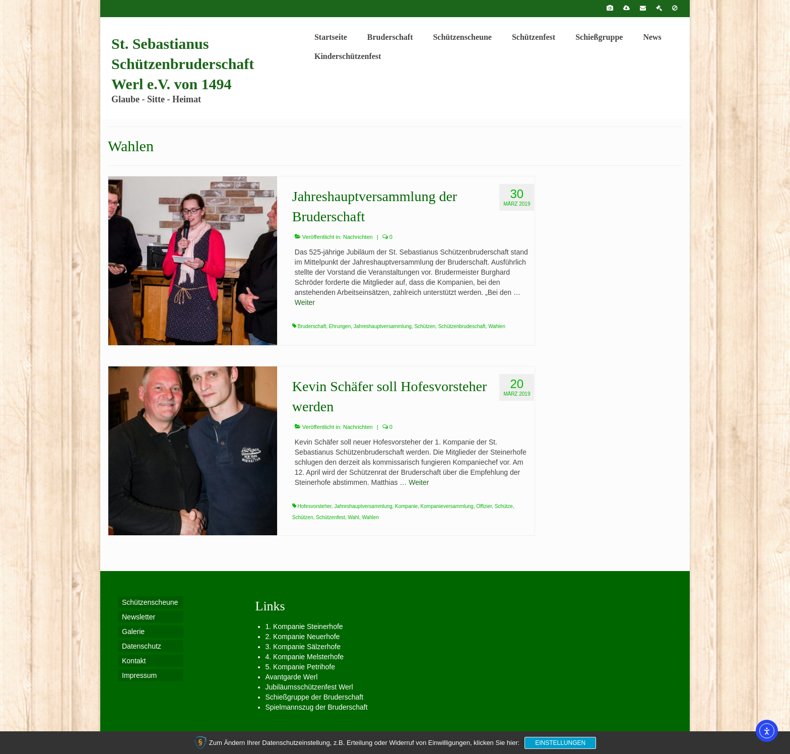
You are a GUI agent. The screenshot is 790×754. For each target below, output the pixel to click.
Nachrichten (358, 237)
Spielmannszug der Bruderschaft (317, 707)
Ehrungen (340, 326)
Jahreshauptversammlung (383, 326)
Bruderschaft (312, 326)
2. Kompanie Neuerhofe (303, 637)
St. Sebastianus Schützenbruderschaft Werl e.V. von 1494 (182, 63)
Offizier (484, 506)
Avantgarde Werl (292, 677)
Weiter (305, 302)
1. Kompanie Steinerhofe (304, 626)
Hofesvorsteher (315, 506)
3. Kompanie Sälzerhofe (303, 647)
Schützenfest (330, 517)
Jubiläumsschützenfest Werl (309, 687)
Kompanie (406, 506)
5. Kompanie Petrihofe (301, 667)
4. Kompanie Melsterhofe (305, 657)
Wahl (353, 517)
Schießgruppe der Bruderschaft (315, 697)
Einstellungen (560, 742)
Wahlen (496, 326)
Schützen (424, 326)
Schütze (504, 506)
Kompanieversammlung (447, 506)
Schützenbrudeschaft (462, 326)
